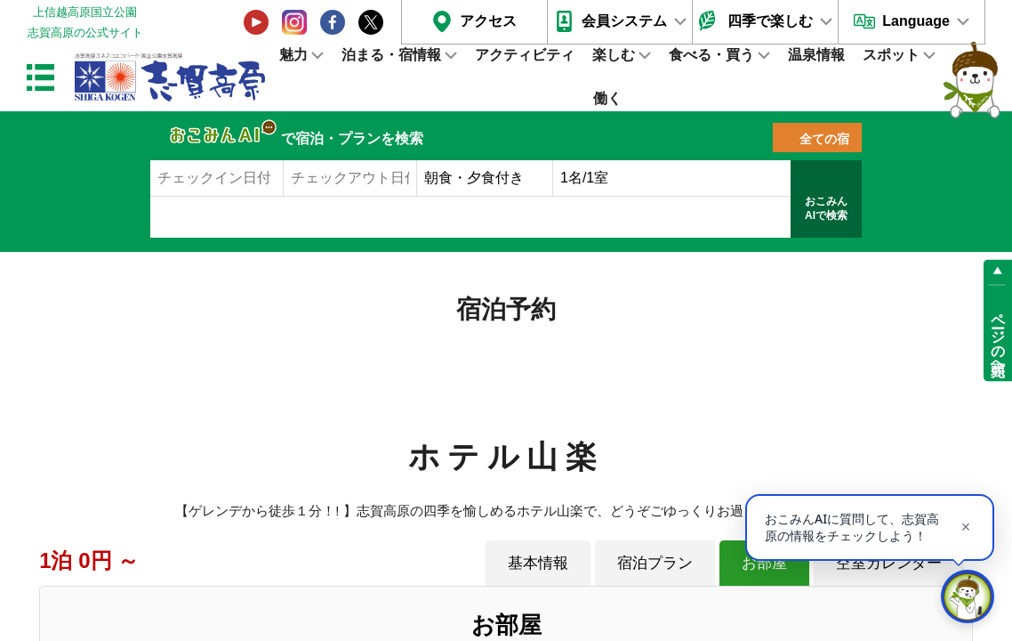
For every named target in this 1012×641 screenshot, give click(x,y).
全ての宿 (824, 139)
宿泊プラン (655, 563)
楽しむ (613, 54)
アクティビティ (524, 54)
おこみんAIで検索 (826, 208)
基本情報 (538, 563)
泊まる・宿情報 (391, 54)
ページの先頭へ (998, 336)
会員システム (624, 20)
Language (916, 20)
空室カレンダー (889, 563)
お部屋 (764, 563)
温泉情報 (816, 54)
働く (607, 98)
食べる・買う (711, 54)
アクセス (488, 20)
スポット (891, 54)
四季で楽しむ (770, 20)
